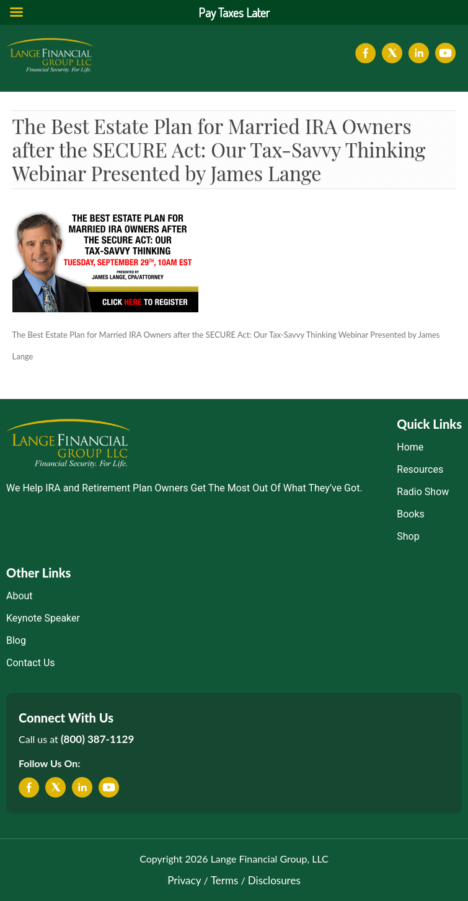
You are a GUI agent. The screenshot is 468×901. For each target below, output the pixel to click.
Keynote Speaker (43, 618)
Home (410, 447)
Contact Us (30, 663)
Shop (408, 536)
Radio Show (423, 492)
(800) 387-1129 (97, 738)
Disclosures (274, 880)
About (19, 596)
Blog (16, 640)
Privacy (184, 880)
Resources (420, 469)
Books (411, 514)
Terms (224, 880)
